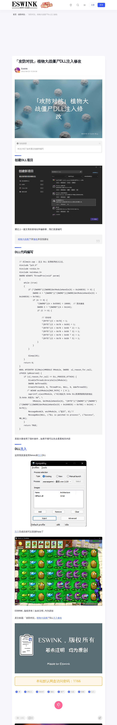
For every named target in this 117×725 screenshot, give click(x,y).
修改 (36, 238)
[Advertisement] (58, 36)
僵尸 (29, 238)
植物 (20, 238)
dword (41, 689)
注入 (24, 448)
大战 (25, 238)
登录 (101, 5)
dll (25, 261)
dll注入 (30, 689)
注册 (93, 5)
